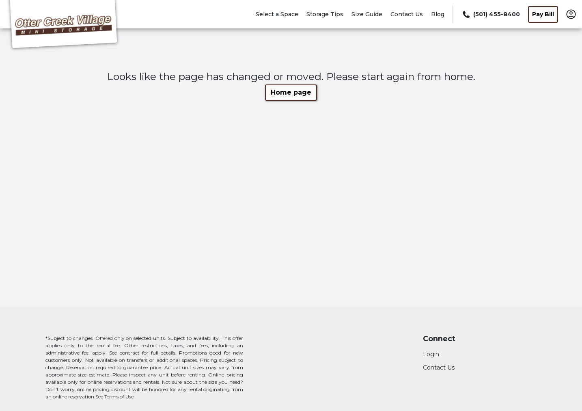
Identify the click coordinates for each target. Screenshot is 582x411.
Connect (439, 339)
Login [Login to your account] (431, 354)
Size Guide (366, 14)
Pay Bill (543, 14)
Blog (437, 14)
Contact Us (406, 14)
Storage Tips (324, 14)
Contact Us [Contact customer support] (439, 367)
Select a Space (277, 14)
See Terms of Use (114, 397)
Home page (291, 92)
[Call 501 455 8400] (490, 14)
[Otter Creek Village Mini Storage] (63, 25)
